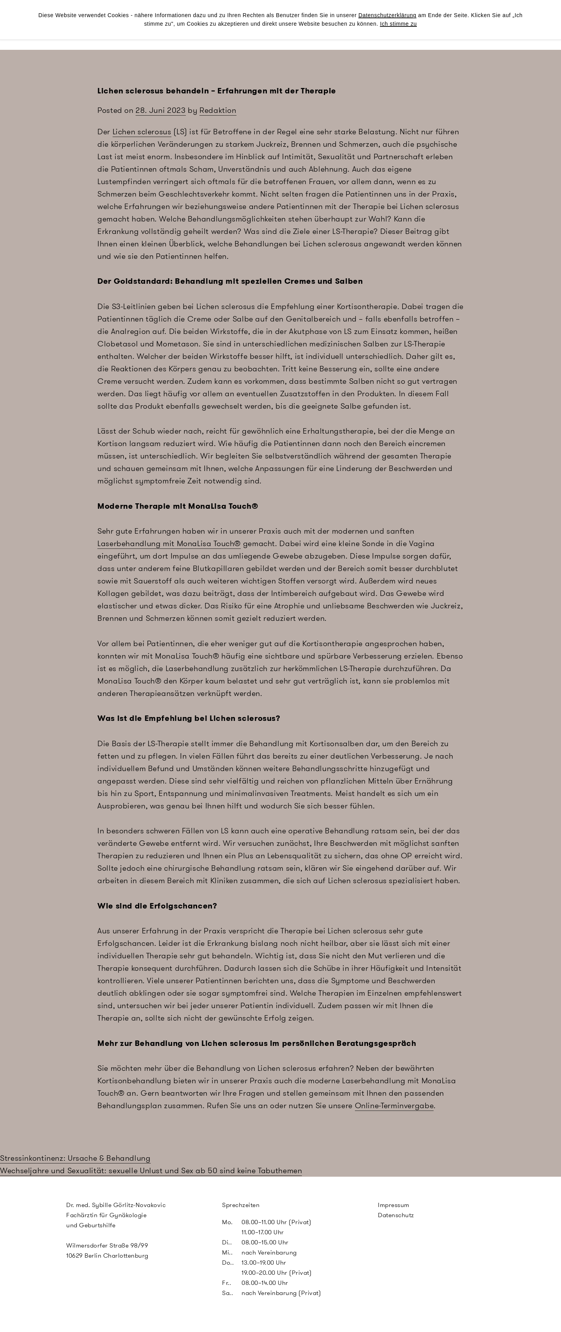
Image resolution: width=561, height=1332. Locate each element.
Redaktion (217, 110)
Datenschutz (396, 1215)
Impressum (393, 1204)
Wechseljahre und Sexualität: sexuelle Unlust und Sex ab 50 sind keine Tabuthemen (151, 1170)
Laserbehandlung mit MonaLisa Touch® (169, 543)
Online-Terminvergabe (394, 1105)
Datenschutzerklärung (387, 15)
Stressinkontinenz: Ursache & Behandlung (75, 1158)
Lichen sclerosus (142, 131)
